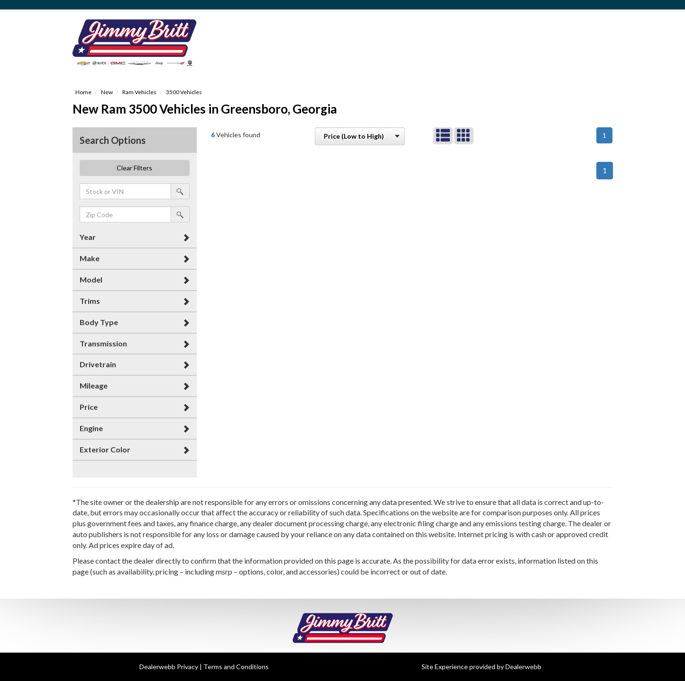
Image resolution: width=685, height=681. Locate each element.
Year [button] (88, 236)
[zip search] (126, 214)
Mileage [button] (94, 385)
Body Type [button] (99, 322)
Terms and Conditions (236, 667)
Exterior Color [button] (105, 449)
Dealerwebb (523, 667)
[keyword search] (126, 191)
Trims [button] (90, 300)
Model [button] (91, 279)
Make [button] (90, 258)
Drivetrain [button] (98, 364)
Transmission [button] (103, 343)
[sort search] (359, 136)
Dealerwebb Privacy (168, 667)
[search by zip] (180, 214)
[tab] (135, 237)
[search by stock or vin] (180, 191)
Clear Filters (134, 168)
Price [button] (89, 406)
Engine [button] (91, 428)
